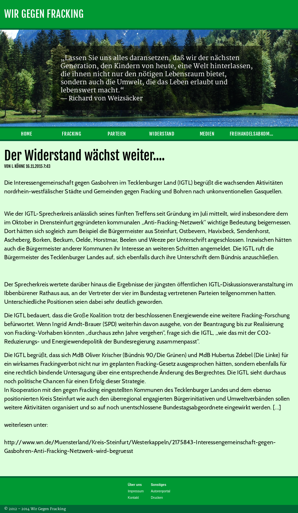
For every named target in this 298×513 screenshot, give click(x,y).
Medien (207, 134)
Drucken (157, 497)
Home (26, 134)
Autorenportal (160, 491)
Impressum (136, 491)
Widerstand (161, 134)
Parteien (117, 134)
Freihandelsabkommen (252, 134)
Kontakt (133, 497)
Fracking (71, 134)
